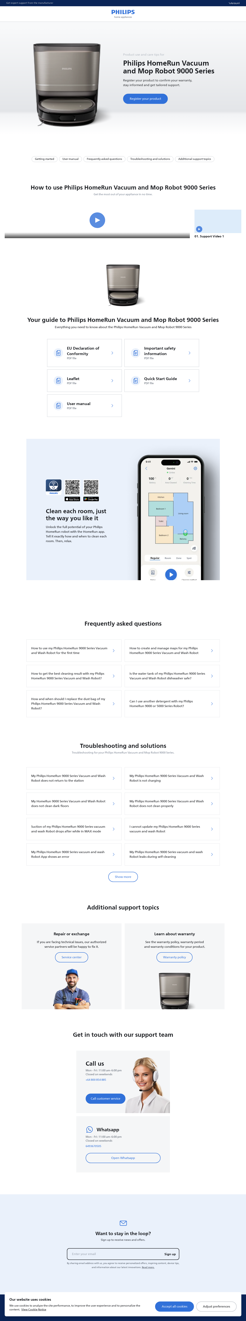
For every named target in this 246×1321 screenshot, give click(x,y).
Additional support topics (194, 159)
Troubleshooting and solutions (150, 159)
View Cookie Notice (33, 1309)
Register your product (145, 98)
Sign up (170, 1254)
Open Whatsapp (123, 1158)
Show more (123, 876)
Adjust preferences (216, 1306)
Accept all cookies (174, 1306)
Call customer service (105, 1098)
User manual (70, 159)
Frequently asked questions (104, 159)
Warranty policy (174, 957)
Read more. (148, 1267)
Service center (72, 957)
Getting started (44, 159)
